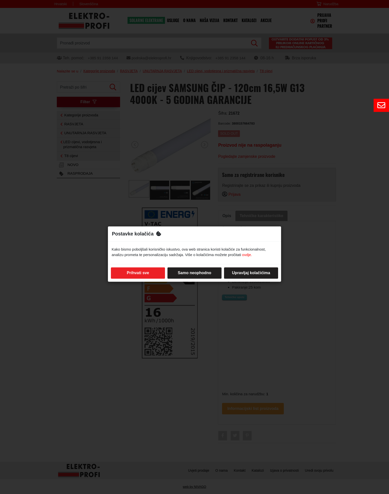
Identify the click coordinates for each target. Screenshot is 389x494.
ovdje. (247, 255)
